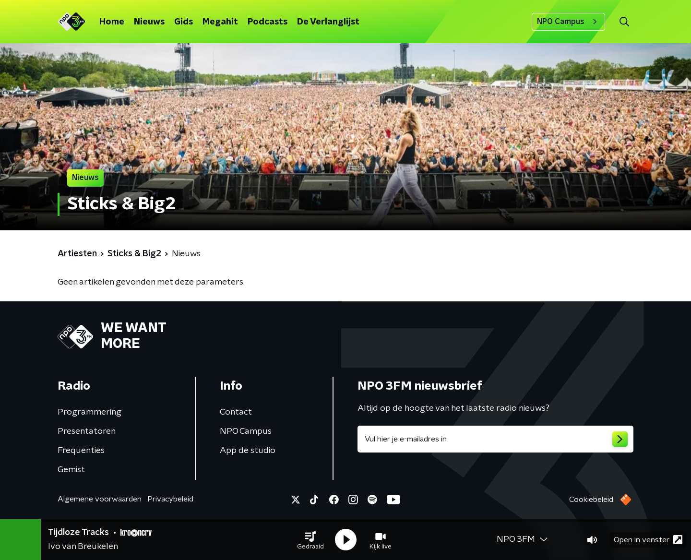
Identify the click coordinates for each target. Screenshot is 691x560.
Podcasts (267, 22)
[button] (310, 539)
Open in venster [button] (648, 539)
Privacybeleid (170, 499)
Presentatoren (87, 431)
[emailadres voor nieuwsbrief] (495, 439)
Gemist (71, 469)
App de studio (247, 450)
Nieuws (149, 22)
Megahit (220, 22)
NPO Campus (568, 21)
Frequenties (81, 450)
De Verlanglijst (328, 22)
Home (111, 22)
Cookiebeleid (591, 499)
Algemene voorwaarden (100, 499)
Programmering (89, 412)
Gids (183, 22)
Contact (236, 412)
